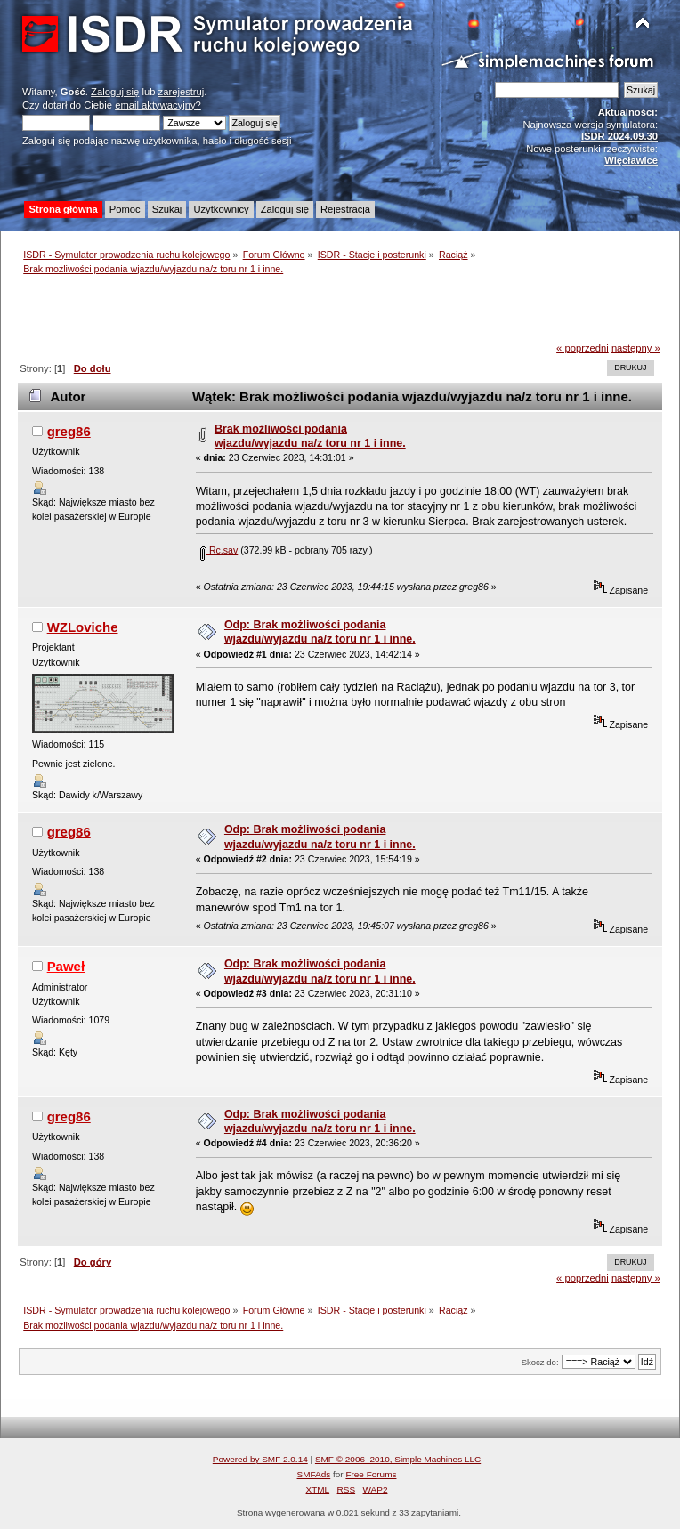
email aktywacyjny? (158, 105)
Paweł (66, 966)
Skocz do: (540, 1362)
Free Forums (370, 1474)
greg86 (69, 431)
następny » (635, 348)
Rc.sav (219, 550)
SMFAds (314, 1474)
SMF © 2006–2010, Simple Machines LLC (398, 1459)
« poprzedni (582, 348)
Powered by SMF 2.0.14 (260, 1459)
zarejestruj (181, 91)
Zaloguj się (115, 91)
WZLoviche (82, 627)
